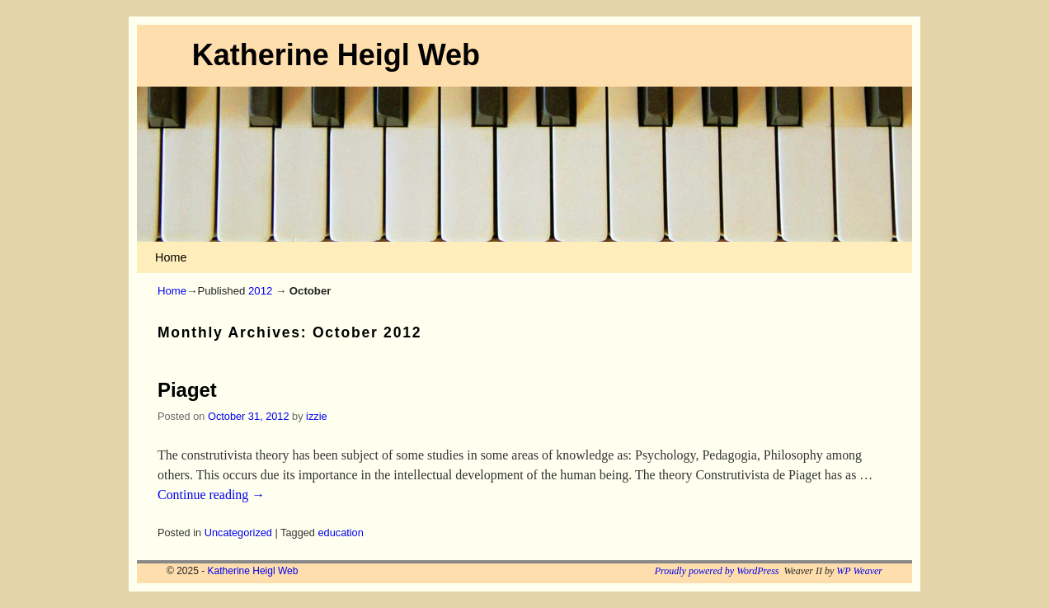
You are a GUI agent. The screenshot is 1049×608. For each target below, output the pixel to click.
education (341, 532)
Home (170, 257)
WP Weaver (859, 571)
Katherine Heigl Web (336, 55)
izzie (316, 416)
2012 (260, 291)
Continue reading (211, 495)
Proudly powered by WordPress (717, 571)
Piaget (187, 390)
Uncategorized (238, 532)
